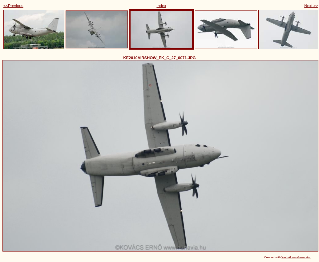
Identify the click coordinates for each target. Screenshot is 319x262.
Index (161, 5)
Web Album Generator (296, 257)
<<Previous (13, 5)
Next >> (311, 5)
